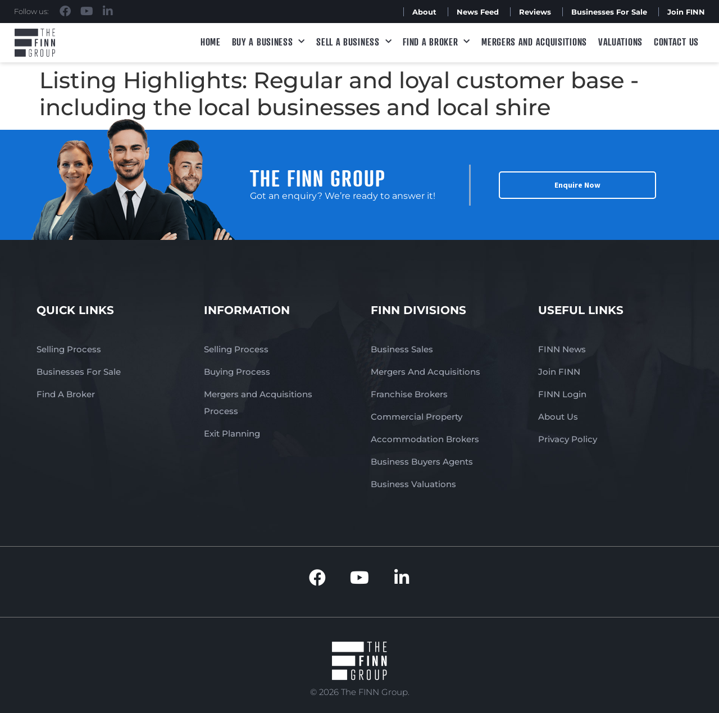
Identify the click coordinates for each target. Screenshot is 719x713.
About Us (558, 416)
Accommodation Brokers (425, 439)
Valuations (620, 41)
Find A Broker (436, 42)
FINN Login (562, 394)
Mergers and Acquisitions (534, 41)
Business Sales (402, 349)
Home (211, 41)
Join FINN (686, 11)
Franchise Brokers (409, 394)
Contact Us (676, 41)
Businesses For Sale (609, 11)
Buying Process (237, 371)
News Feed (478, 11)
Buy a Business (269, 42)
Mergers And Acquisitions (425, 371)
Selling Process (69, 349)
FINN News (562, 349)
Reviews (535, 11)
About (424, 11)
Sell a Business (354, 42)
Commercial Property (416, 416)
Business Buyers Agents (422, 461)
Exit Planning (232, 433)
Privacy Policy (567, 439)
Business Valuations (413, 484)
